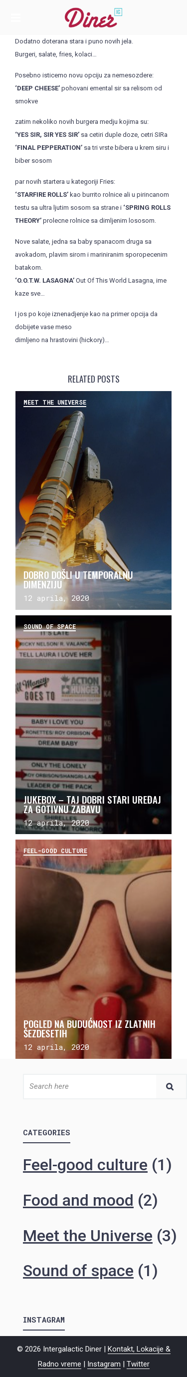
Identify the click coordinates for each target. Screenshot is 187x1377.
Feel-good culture (55, 851)
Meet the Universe (54, 402)
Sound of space (49, 626)
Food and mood (78, 1200)
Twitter (138, 1364)
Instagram (104, 1364)
